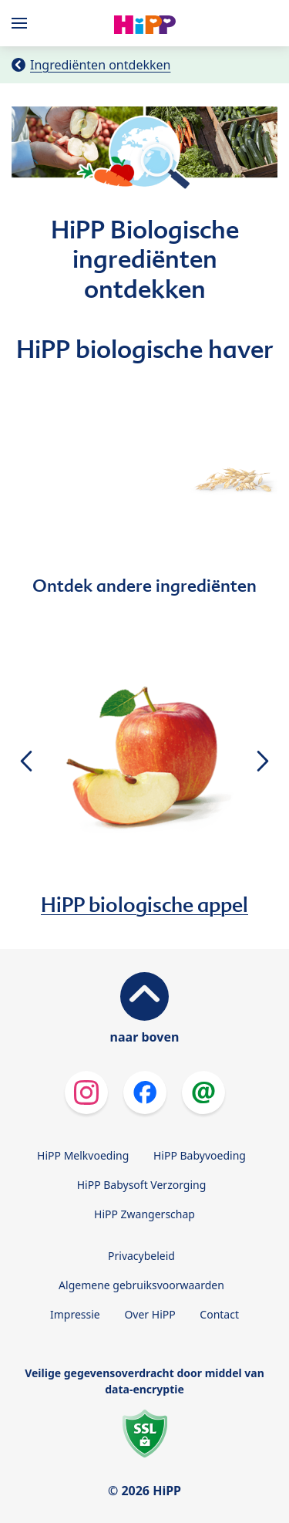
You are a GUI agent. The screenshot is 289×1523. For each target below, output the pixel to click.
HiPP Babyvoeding (199, 1155)
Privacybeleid (141, 1255)
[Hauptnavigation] (22, 23)
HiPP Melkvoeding (83, 1155)
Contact (219, 1314)
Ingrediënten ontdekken (100, 64)
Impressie (75, 1314)
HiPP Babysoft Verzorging (142, 1184)
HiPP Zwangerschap (144, 1214)
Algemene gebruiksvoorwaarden (141, 1285)
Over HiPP (149, 1314)
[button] (25, 761)
